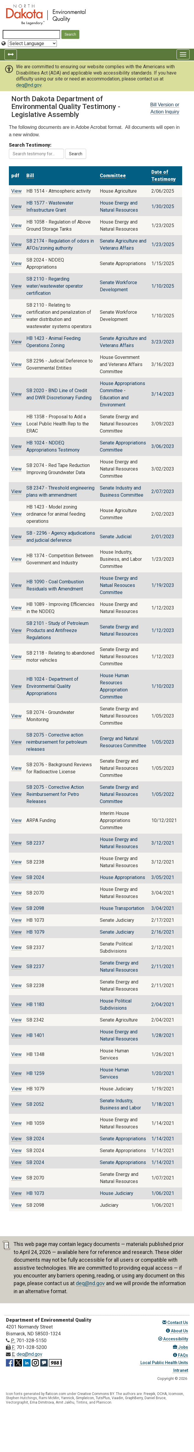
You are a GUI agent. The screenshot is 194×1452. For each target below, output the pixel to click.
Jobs (180, 1347)
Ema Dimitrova (42, 1402)
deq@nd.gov (28, 85)
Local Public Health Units (164, 1362)
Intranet (180, 1370)
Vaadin (117, 1398)
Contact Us (175, 1322)
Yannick (67, 1398)
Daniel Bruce (155, 1398)
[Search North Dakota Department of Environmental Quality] (31, 34)
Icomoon (176, 1394)
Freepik (149, 1394)
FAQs (180, 1355)
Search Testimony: (36, 150)
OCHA (162, 1394)
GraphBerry (134, 1398)
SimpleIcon (85, 1398)
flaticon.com (56, 1394)
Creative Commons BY (95, 1394)
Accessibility (173, 1339)
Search (75, 153)
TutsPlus (103, 1398)
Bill (30, 175)
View (16, 191)
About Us (177, 1331)
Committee (113, 175)
